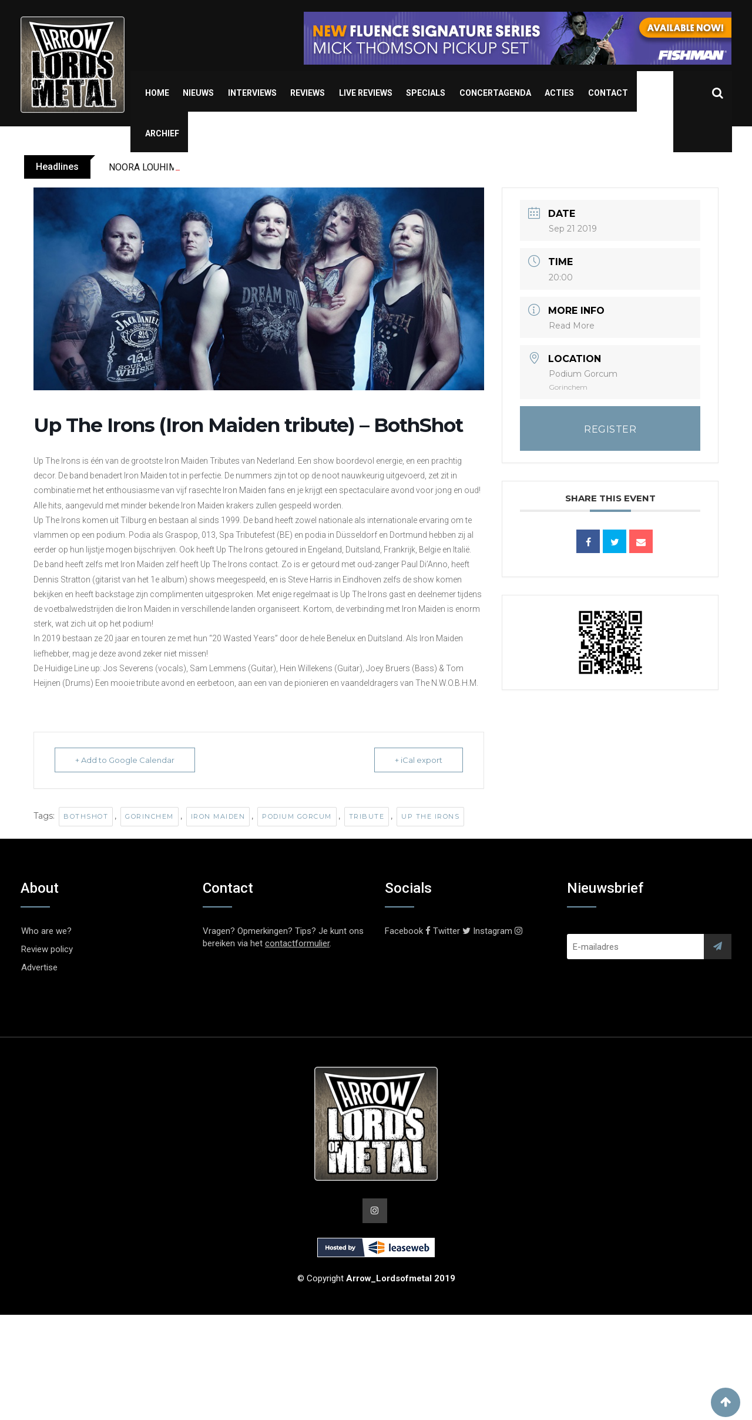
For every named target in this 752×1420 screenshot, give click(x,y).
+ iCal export (418, 760)
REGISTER (610, 429)
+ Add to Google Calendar (124, 760)
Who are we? (46, 931)
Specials (425, 93)
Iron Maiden (218, 816)
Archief (162, 133)
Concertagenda (495, 93)
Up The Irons (430, 816)
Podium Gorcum (297, 816)
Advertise (39, 967)
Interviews (252, 93)
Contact (608, 93)
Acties (559, 93)
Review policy (47, 949)
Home (157, 93)
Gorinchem (149, 816)
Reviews (307, 93)
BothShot (85, 816)
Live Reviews (365, 93)
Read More (572, 325)
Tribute (367, 816)
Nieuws (198, 93)
